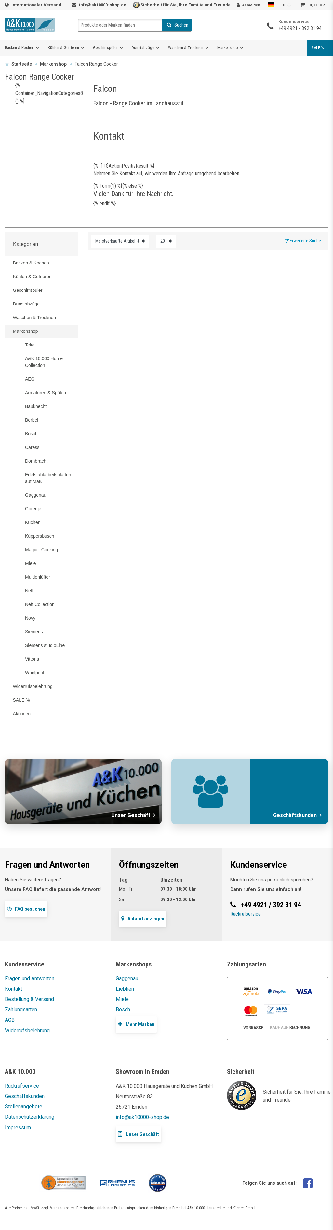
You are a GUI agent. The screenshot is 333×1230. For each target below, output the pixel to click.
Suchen (177, 25)
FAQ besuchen (26, 909)
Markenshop (227, 47)
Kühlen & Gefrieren (63, 47)
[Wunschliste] (288, 5)
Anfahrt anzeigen (142, 918)
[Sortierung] (120, 241)
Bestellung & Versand (29, 999)
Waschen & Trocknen (185, 47)
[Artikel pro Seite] (166, 241)
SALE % (318, 47)
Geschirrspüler (105, 47)
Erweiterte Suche (303, 241)
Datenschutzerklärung (29, 1117)
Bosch (123, 1010)
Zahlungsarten (21, 1010)
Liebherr (125, 989)
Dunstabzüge (143, 47)
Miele (122, 999)
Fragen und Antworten (29, 978)
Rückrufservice (245, 914)
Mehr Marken (136, 1024)
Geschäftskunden (25, 1096)
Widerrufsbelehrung (27, 1030)
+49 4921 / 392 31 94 (300, 28)
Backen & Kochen (19, 47)
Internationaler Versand (36, 4)
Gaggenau (127, 978)
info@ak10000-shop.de (102, 4)
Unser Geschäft (138, 1134)
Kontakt (13, 989)
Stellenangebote (23, 1106)
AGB (10, 1020)
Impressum (18, 1127)
